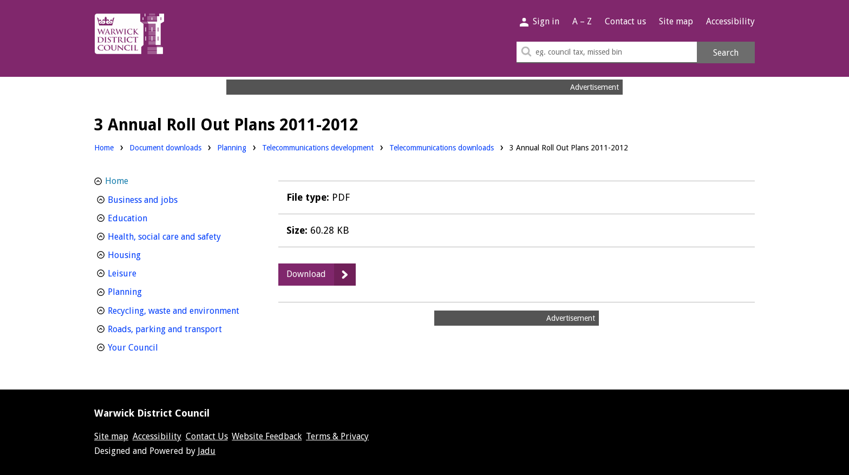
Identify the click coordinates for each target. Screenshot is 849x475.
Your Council (153, 346)
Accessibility (730, 21)
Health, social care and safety (179, 235)
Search (726, 53)
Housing (144, 254)
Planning (231, 147)
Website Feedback (267, 436)
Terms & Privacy (337, 436)
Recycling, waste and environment (179, 310)
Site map (676, 21)
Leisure (142, 272)
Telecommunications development (318, 147)
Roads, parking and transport (179, 328)
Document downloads (165, 147)
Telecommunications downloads (441, 147)
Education (147, 217)
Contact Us (207, 436)
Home (104, 147)
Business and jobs (163, 199)
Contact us (625, 21)
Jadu (206, 451)
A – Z (582, 21)
